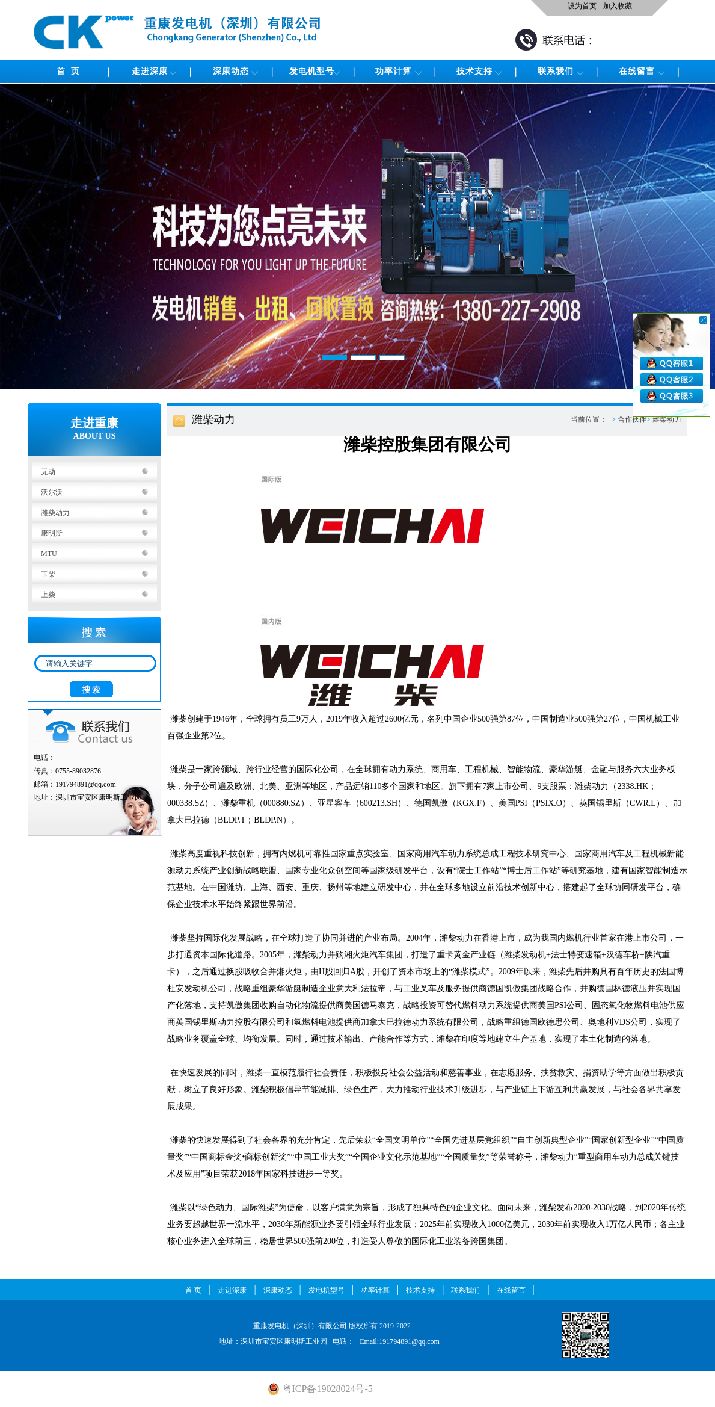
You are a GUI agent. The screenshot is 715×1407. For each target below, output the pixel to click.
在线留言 (637, 71)
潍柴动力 (55, 513)
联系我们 (556, 71)
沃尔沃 (52, 492)
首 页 (68, 71)
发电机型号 (311, 71)
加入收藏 (617, 6)
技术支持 (474, 71)
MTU (49, 553)
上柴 (48, 594)
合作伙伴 (632, 419)
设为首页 (582, 6)
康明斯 (52, 533)
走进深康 (150, 71)
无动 (48, 472)
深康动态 (231, 71)
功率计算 (393, 71)
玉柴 (48, 574)
